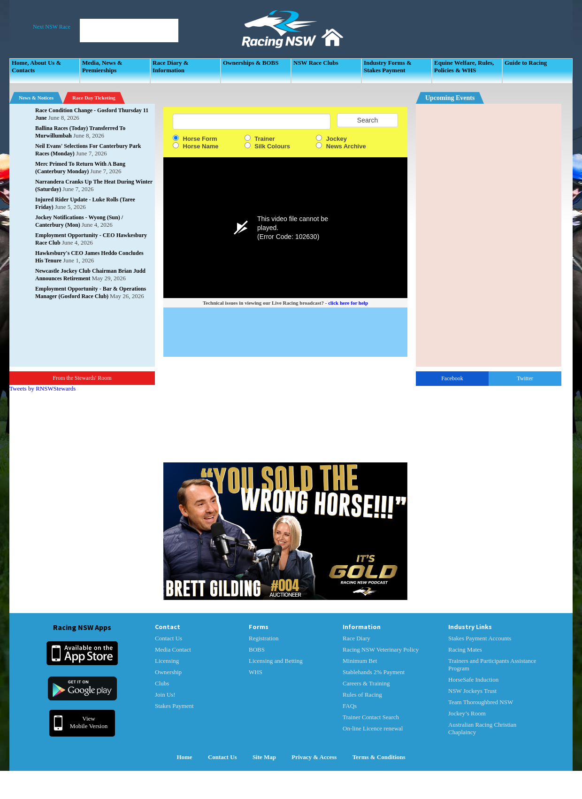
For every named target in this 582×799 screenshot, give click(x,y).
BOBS (257, 649)
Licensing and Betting (276, 660)
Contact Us (168, 638)
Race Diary (356, 638)
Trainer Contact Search (371, 717)
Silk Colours (267, 146)
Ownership (168, 672)
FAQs (350, 705)
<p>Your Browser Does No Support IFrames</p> (488, 235)
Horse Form (195, 138)
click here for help (348, 303)
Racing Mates (465, 649)
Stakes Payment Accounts (479, 638)
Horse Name (195, 146)
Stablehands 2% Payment (374, 672)
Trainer (260, 138)
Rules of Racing (362, 694)
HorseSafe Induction (473, 679)
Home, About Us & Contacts (36, 66)
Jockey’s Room (467, 713)
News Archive (341, 146)
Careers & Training (366, 683)
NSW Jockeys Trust (472, 690)
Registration (264, 638)
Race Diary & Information (171, 66)
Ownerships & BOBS (250, 62)
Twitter (525, 378)
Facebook (452, 378)
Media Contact (173, 649)
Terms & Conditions (379, 757)
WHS (255, 672)
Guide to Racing (526, 62)
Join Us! (165, 694)
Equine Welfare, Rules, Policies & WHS (464, 66)
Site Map (264, 757)
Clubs (162, 683)
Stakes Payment (174, 705)
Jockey (331, 138)
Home (184, 757)
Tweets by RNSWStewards (42, 388)
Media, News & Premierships (102, 66)
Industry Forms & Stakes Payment (388, 66)
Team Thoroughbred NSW (480, 702)
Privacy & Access (314, 757)
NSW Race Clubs (315, 62)
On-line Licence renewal (373, 728)
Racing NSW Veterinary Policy (381, 649)
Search (367, 120)
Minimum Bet (360, 660)
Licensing (167, 660)
